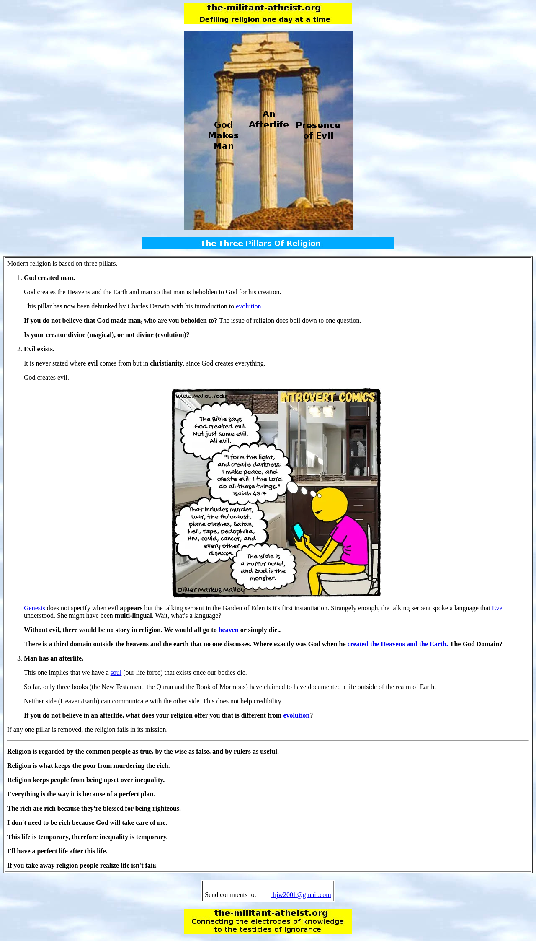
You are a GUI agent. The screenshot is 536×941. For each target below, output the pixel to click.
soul (116, 672)
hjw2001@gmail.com (302, 894)
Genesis (34, 608)
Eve (497, 608)
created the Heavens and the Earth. (399, 644)
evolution (248, 306)
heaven (229, 629)
